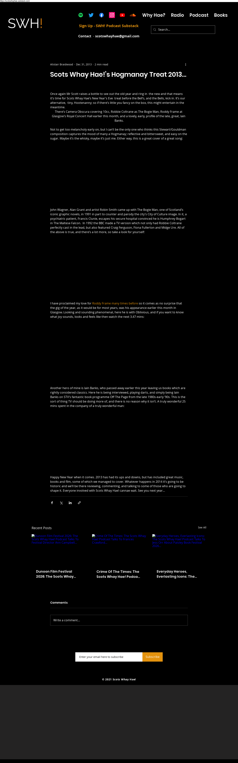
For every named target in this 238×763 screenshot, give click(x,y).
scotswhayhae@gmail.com (117, 36)
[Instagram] (112, 15)
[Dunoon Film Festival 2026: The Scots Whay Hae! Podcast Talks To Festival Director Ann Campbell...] (59, 549)
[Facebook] (101, 15)
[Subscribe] (152, 657)
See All (202, 527)
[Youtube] (122, 15)
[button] (199, 15)
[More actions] (185, 64)
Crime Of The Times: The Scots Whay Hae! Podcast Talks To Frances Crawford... (119, 574)
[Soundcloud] (133, 15)
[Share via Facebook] (52, 502)
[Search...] (182, 30)
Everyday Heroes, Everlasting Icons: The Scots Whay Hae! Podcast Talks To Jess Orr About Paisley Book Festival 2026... (179, 574)
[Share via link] (79, 502)
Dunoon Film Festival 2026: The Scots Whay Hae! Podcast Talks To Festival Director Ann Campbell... (55, 574)
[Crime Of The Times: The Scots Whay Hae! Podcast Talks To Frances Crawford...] (119, 549)
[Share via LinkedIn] (70, 502)
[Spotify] (81, 15)
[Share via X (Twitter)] (61, 502)
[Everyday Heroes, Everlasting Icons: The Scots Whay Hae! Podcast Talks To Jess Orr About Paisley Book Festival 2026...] (179, 549)
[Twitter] (91, 15)
